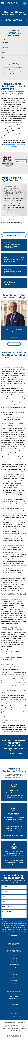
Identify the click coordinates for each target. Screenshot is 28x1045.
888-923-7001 (14, 951)
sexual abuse (5, 106)
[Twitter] (11, 1016)
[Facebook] (8, 1016)
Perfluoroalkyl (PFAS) (14, 964)
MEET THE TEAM (14, 344)
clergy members (16, 100)
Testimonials (14, 980)
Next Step (14, 63)
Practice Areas (14, 961)
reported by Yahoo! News (10, 511)
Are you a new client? (7, 906)
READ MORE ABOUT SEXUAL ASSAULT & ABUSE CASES (14, 234)
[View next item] (15, 170)
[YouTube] (14, 1016)
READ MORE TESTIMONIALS (11, 222)
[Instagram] (17, 1016)
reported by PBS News (19, 492)
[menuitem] (7, 1032)
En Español (14, 983)
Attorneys (14, 958)
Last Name (5, 47)
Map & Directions (14, 1001)
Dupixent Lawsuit (14, 971)
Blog (14, 977)
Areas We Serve (14, 967)
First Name (5, 42)
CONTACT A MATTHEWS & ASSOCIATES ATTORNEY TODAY (14, 20)
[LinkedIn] (20, 1016)
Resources (14, 974)
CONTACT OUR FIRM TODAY (14, 753)
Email (3, 52)
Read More (14, 336)
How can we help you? (7, 911)
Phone (3, 57)
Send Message (14, 935)
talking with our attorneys (15, 399)
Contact (14, 987)
